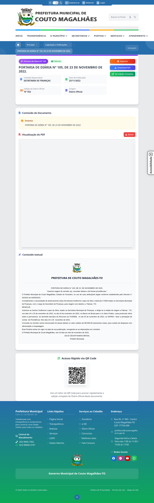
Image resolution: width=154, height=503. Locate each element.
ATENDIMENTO (138, 35)
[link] (60, 17)
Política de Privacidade (100, 490)
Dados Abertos (55, 443)
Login (100, 2)
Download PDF (122, 67)
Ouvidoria (85, 419)
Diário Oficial (86, 428)
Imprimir (122, 61)
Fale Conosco (87, 443)
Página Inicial (55, 419)
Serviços (52, 433)
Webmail (88, 2)
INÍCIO (19, 35)
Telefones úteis (87, 438)
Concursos (85, 433)
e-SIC (83, 423)
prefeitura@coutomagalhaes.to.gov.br (126, 431)
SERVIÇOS (118, 35)
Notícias (52, 428)
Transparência (55, 423)
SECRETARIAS (81, 35)
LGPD (51, 438)
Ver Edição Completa (122, 74)
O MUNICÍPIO (58, 35)
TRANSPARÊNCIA (36, 35)
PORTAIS (100, 35)
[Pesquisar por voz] (130, 17)
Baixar (129, 134)
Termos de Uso (118, 490)
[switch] (55, 2)
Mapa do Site (132, 490)
